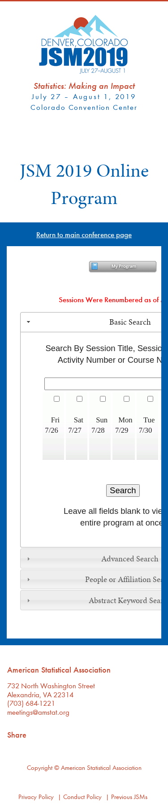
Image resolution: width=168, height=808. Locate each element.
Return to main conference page (84, 234)
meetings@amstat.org (38, 712)
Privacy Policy (36, 796)
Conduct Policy (82, 796)
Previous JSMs (129, 796)
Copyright (39, 767)
